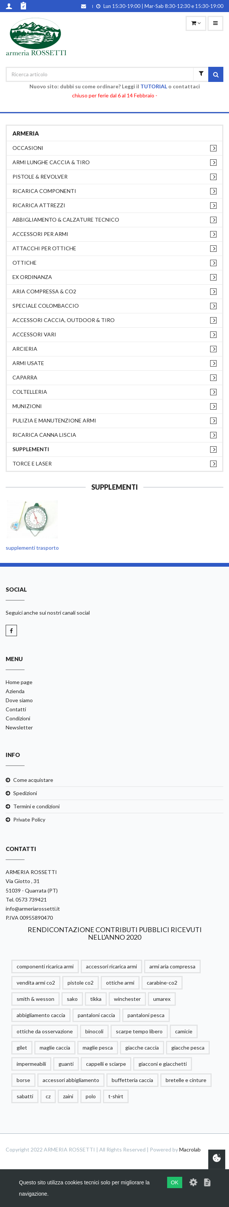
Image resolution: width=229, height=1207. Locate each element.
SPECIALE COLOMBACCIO (45, 305)
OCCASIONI (27, 148)
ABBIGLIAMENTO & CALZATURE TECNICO (65, 219)
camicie (183, 1031)
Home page (19, 682)
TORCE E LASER (32, 463)
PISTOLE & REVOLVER (40, 176)
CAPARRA (24, 377)
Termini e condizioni (36, 806)
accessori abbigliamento (71, 1080)
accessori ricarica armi (111, 966)
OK (174, 1182)
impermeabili (31, 1064)
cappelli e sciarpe (106, 1064)
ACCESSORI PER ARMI (40, 234)
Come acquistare (33, 780)
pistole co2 (81, 982)
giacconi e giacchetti (162, 1064)
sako (72, 999)
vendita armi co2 (36, 982)
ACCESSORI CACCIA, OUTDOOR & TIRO (63, 320)
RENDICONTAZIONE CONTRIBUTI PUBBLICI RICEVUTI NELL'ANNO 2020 (115, 933)
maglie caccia (55, 1047)
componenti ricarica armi (45, 966)
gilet (22, 1047)
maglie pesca (98, 1047)
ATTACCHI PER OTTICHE (44, 248)
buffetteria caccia (132, 1080)
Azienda (15, 691)
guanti (66, 1064)
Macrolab (190, 1149)
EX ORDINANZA (32, 277)
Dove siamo (19, 700)
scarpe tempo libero (139, 1031)
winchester (127, 999)
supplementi (30, 449)
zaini (68, 1096)
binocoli (94, 1031)
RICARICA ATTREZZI (38, 205)
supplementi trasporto (32, 547)
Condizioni (18, 718)
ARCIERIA (24, 348)
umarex (162, 999)
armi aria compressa (172, 966)
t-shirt (115, 1096)
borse (23, 1080)
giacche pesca (187, 1047)
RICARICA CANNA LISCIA (44, 435)
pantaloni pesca (146, 1015)
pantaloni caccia (96, 1015)
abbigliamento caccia (41, 1015)
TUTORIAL (153, 86)
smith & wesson (35, 999)
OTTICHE (24, 262)
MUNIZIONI (27, 406)
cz (48, 1096)
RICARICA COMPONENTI (44, 191)
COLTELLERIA (29, 392)
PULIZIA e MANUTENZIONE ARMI (54, 420)
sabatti (25, 1096)
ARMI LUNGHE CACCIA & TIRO (51, 162)
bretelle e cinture (186, 1080)
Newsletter (19, 727)
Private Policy (29, 819)
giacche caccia (142, 1047)
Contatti (16, 709)
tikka (95, 999)
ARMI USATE (28, 363)
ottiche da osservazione (45, 1031)
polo (91, 1096)
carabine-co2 (162, 982)
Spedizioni (25, 793)
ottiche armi (120, 982)
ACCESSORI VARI (34, 334)
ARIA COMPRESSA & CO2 (44, 291)
